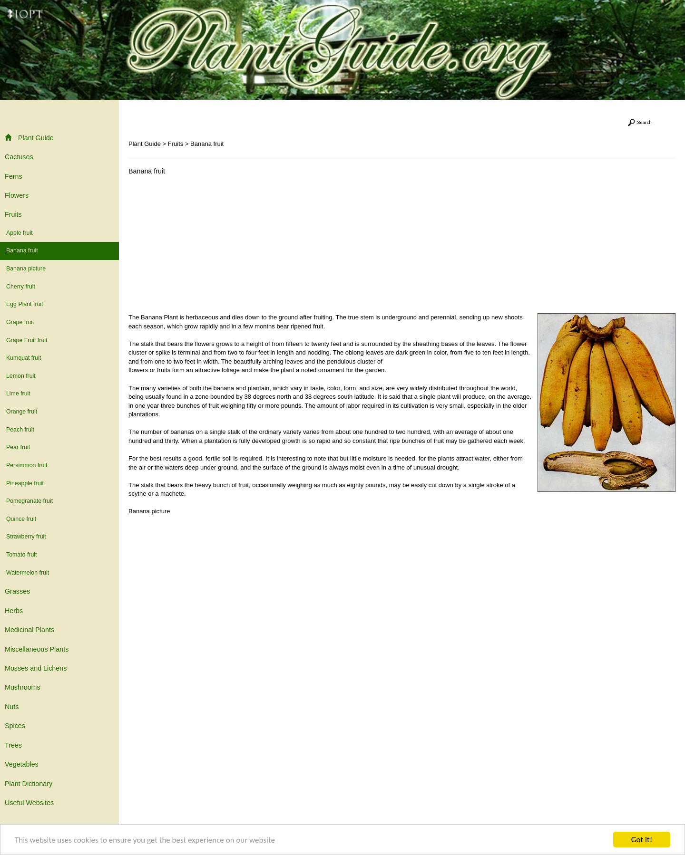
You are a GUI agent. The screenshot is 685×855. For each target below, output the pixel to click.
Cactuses (19, 157)
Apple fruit (19, 233)
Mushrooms (22, 687)
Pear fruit (18, 447)
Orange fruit (21, 411)
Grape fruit (20, 322)
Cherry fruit (20, 286)
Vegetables (22, 764)
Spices (15, 726)
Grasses (17, 591)
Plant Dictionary (28, 784)
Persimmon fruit (26, 465)
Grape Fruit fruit (26, 340)
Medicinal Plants (29, 630)
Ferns (13, 176)
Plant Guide (29, 138)
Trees (13, 745)
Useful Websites (29, 803)
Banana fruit (22, 250)
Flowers (17, 195)
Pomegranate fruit (29, 501)
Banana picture (26, 268)
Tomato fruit (21, 554)
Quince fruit (21, 519)
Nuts (12, 707)
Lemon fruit (21, 376)
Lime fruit (18, 393)
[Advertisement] (208, 246)
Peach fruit (20, 429)
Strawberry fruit (26, 536)
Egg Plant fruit (24, 304)
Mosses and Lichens (36, 668)
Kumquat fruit (23, 358)
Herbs (14, 611)
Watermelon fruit (27, 572)
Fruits (13, 214)
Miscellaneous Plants (36, 649)
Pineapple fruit (25, 483)
